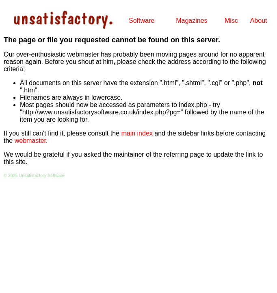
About (258, 20)
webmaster (30, 140)
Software (141, 20)
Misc (231, 20)
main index (136, 133)
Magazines (191, 20)
